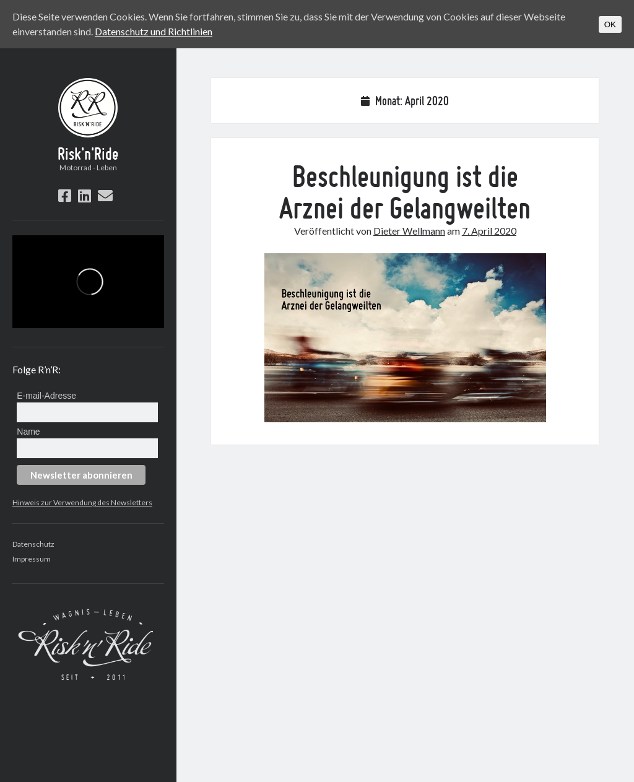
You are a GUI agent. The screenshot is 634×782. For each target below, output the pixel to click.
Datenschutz (33, 544)
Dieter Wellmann (409, 231)
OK (610, 24)
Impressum (31, 558)
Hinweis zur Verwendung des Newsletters (82, 502)
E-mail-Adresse (46, 396)
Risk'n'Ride (88, 153)
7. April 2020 (489, 231)
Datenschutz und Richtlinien (153, 31)
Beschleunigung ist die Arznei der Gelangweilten (405, 192)
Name (28, 432)
